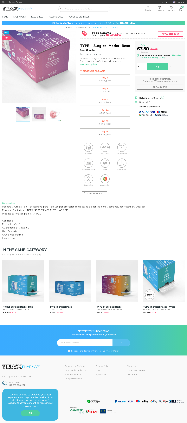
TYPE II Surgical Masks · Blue (18, 307)
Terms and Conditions (75, 370)
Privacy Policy (102, 366)
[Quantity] (140, 66)
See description (88, 64)
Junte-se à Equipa (136, 370)
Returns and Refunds (75, 366)
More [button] (35, 406)
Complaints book (73, 379)
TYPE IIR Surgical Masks (109, 307)
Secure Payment (73, 374)
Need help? (144, 102)
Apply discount (170, 34)
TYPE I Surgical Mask (61, 307)
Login (98, 370)
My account (101, 374)
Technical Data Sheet (95, 193)
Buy (157, 66)
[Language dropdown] (179, 2)
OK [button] (30, 413)
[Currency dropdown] (163, 2)
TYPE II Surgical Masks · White (159, 307)
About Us (131, 366)
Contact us (132, 374)
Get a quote (160, 87)
